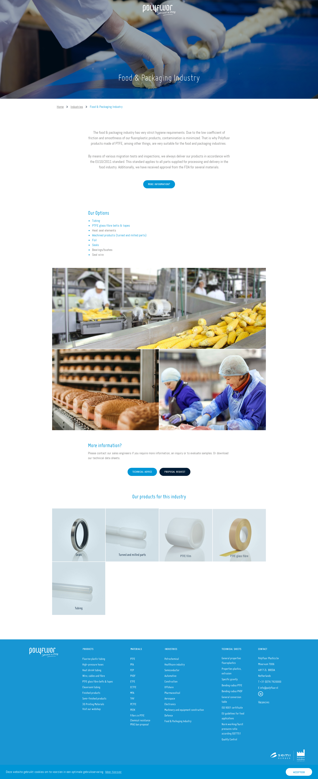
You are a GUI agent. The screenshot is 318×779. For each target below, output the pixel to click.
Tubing (96, 221)
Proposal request (174, 471)
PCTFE (133, 703)
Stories (178, 22)
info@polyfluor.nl (269, 686)
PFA (132, 663)
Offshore (169, 686)
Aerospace (169, 697)
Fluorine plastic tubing (93, 657)
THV (132, 697)
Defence (168, 714)
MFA (132, 691)
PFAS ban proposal (139, 723)
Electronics (170, 703)
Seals (95, 245)
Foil (94, 240)
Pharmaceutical (172, 691)
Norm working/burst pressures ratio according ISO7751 (232, 727)
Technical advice (142, 471)
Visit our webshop (91, 707)
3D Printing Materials (93, 703)
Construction (170, 680)
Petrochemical (171, 657)
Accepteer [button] (299, 771)
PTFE (132, 657)
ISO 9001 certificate (232, 706)
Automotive (170, 674)
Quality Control (229, 738)
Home (68, 22)
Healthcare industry (174, 663)
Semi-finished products (94, 697)
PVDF (132, 674)
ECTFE (133, 686)
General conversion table (231, 698)
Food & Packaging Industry (106, 107)
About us (86, 22)
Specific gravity (230, 678)
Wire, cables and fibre (93, 674)
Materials (131, 22)
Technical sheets (231, 648)
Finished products (91, 691)
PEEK (132, 708)
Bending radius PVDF (232, 690)
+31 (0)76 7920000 (270, 680)
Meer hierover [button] (113, 772)
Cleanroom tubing (91, 686)
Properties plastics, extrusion (231, 670)
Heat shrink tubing (91, 669)
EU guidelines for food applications (233, 715)
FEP (132, 669)
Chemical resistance (140, 719)
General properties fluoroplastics (231, 659)
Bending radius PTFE (232, 684)
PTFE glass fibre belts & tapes (111, 225)
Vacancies (263, 701)
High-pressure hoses (92, 663)
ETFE (132, 680)
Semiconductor (171, 669)
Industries (155, 22)
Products (108, 22)
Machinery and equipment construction (184, 708)
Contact (197, 22)
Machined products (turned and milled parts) (119, 235)
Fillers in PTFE (137, 714)
